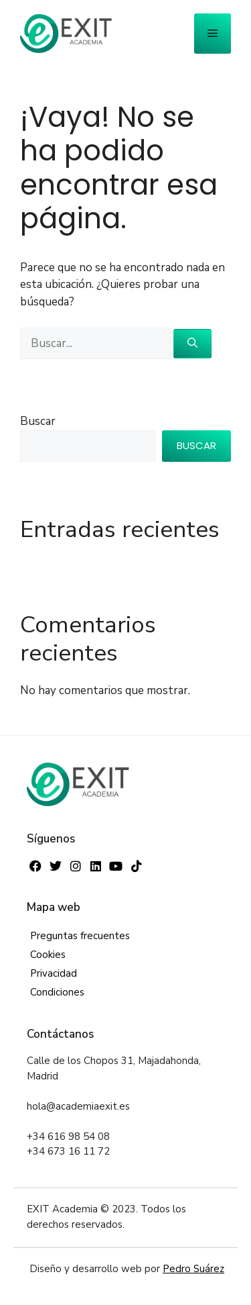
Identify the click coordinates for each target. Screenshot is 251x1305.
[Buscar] (192, 344)
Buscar (38, 421)
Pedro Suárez (193, 1268)
